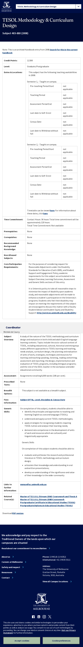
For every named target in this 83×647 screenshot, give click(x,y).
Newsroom (7, 572)
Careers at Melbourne (12, 562)
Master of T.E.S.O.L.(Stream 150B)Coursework (42, 499)
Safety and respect (11, 567)
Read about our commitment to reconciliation (24, 548)
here (52, 210)
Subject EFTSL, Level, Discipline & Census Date (42, 399)
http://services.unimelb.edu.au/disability (56, 312)
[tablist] (48, 6)
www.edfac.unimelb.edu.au (33, 484)
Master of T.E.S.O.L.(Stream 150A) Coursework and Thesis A (48, 496)
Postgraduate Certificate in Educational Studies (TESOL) (47, 502)
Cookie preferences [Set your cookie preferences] (61, 640)
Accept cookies (22, 640)
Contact (6, 577)
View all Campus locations (55, 581)
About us (6, 556)
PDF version (17, 513)
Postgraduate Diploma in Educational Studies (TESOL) (46, 505)
